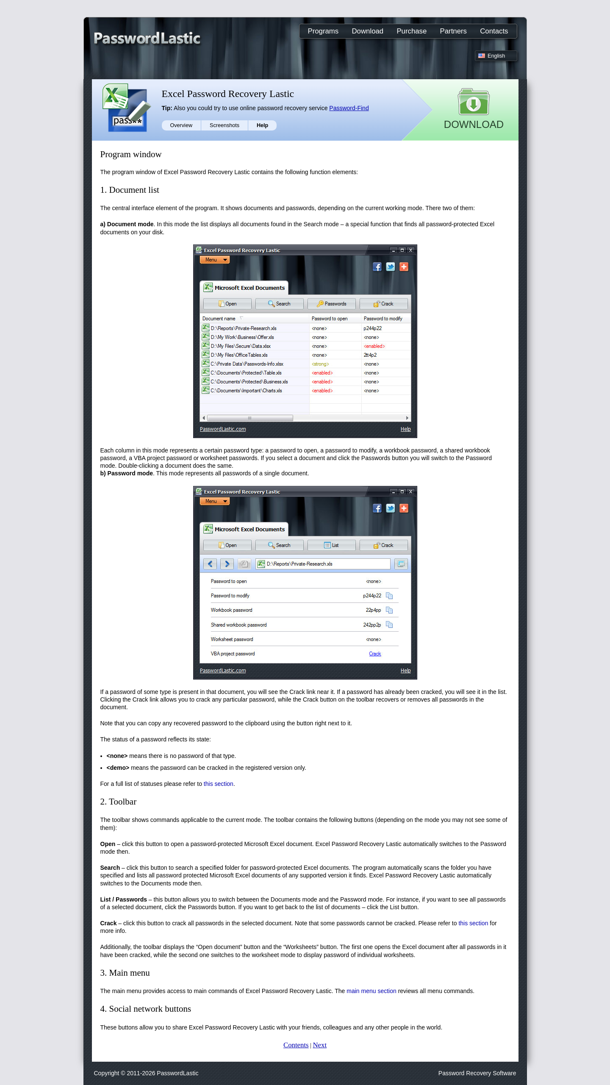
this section (218, 783)
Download (368, 31)
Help (262, 125)
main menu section (371, 991)
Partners (453, 31)
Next (320, 1045)
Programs (323, 31)
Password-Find (349, 108)
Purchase (411, 31)
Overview (181, 125)
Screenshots (224, 125)
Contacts (494, 31)
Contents (296, 1045)
